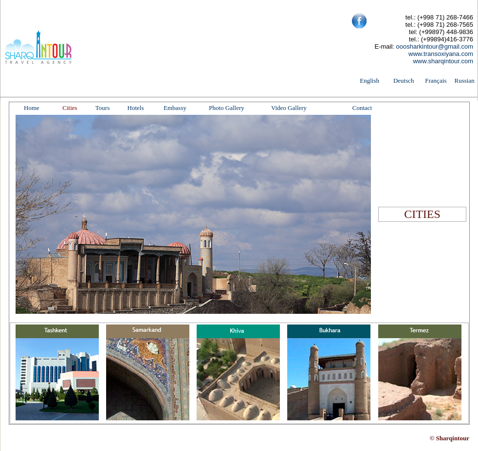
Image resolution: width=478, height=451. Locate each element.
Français (435, 80)
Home (31, 107)
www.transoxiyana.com (440, 53)
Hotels (136, 107)
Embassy (175, 107)
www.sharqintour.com (443, 61)
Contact (362, 107)
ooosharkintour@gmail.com (434, 46)
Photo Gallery (226, 107)
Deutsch (403, 80)
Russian (465, 80)
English (369, 80)
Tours (102, 107)
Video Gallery (289, 107)
